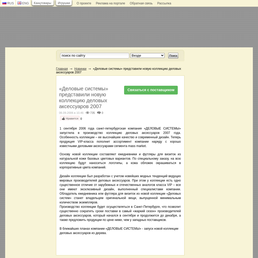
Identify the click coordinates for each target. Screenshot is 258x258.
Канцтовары (42, 3)
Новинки (80, 69)
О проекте (84, 3)
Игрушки (64, 3)
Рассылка (164, 3)
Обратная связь (141, 3)
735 (92, 112)
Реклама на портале (110, 3)
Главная (62, 69)
